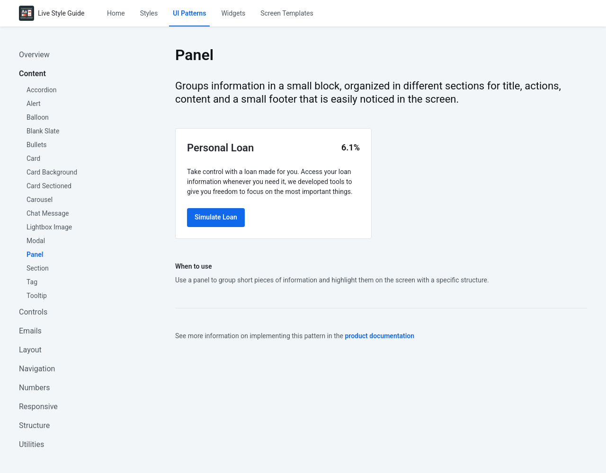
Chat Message (48, 213)
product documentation (379, 336)
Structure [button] (34, 425)
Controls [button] (33, 311)
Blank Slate (43, 131)
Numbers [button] (34, 387)
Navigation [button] (37, 368)
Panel (35, 254)
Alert (34, 103)
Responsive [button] (38, 406)
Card (33, 158)
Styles (149, 13)
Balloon (38, 117)
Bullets (36, 145)
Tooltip (37, 295)
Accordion (41, 90)
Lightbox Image (49, 227)
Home (116, 13)
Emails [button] (30, 330)
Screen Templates (287, 13)
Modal (36, 241)
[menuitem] (116, 13)
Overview (34, 54)
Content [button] (32, 73)
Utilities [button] (31, 444)
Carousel (40, 199)
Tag (32, 282)
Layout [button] (30, 349)
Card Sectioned (49, 186)
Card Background (52, 172)
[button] (116, 13)
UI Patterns (189, 13)
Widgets (234, 13)
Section (38, 268)
